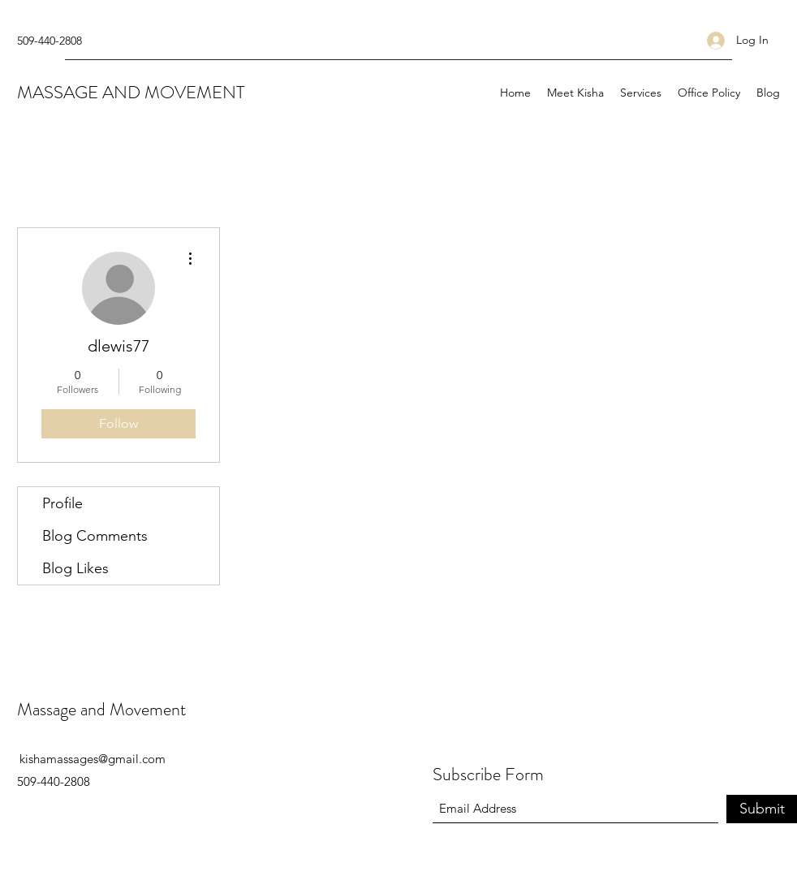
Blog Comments (95, 536)
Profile (62, 503)
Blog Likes (75, 568)
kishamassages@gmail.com (92, 758)
